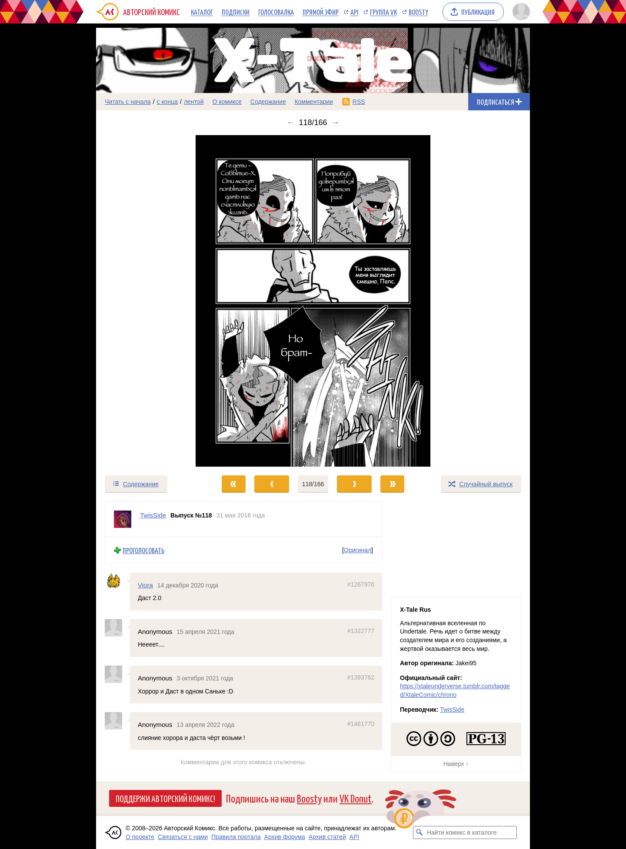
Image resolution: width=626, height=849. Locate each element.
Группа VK (383, 12)
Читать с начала (128, 101)
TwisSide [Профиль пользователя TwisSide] (153, 515)
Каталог (202, 12)
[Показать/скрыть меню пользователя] (519, 11)
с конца (167, 101)
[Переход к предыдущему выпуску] (150, 301)
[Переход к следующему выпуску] (313, 301)
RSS (359, 101)
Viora (145, 584)
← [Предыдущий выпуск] (290, 122)
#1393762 (360, 677)
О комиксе (226, 101)
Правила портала (236, 836)
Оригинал (357, 550)
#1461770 (360, 723)
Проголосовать (143, 550)
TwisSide (452, 709)
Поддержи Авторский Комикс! (165, 798)
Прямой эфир (321, 12)
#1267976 (360, 583)
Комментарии (314, 101)
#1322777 (360, 630)
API (354, 12)
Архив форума (284, 836)
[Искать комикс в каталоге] (419, 832)
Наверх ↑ (456, 763)
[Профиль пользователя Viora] (117, 581)
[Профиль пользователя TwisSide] (122, 519)
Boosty (418, 12)
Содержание (268, 101)
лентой (194, 101)
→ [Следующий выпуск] (336, 122)
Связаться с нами (183, 836)
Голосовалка (276, 12)
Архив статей (327, 836)
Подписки (236, 12)
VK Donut (356, 798)
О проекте (140, 836)
